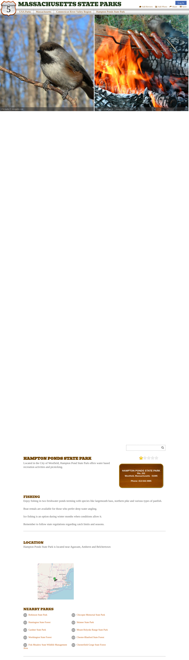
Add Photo (161, 7)
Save (183, 7)
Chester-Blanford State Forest (90, 637)
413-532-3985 (144, 481)
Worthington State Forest (40, 637)
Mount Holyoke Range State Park (92, 630)
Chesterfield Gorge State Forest (91, 645)
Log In (181, 2)
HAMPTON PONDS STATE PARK (141, 470)
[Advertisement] (50, 448)
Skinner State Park (85, 622)
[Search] (144, 448)
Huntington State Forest (39, 622)
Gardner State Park (37, 630)
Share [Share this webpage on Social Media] (173, 7)
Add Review (146, 7)
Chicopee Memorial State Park (91, 615)
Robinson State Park (37, 615)
